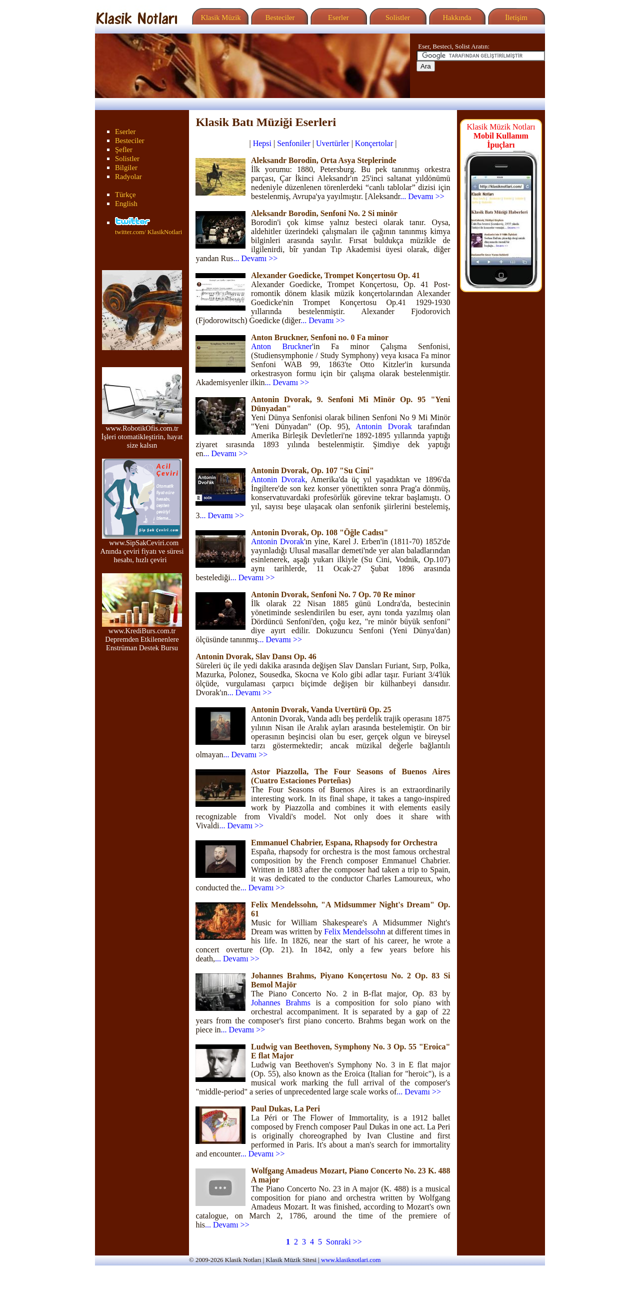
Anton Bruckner (281, 346)
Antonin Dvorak (384, 426)
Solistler (397, 18)
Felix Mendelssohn (354, 931)
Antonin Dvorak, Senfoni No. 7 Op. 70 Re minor (333, 594)
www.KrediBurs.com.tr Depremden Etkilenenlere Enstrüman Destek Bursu (142, 636)
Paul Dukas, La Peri (285, 1108)
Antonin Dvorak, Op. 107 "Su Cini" (312, 470)
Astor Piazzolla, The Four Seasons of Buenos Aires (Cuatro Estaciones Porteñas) (350, 776)
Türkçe (125, 195)
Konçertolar (374, 143)
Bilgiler (126, 168)
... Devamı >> (422, 196)
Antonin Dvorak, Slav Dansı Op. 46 (256, 656)
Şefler (123, 150)
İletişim (515, 18)
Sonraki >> (344, 1241)
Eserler (337, 18)
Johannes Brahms (280, 1002)
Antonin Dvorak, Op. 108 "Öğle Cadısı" (319, 532)
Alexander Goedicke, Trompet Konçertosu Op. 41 (335, 275)
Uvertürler (333, 143)
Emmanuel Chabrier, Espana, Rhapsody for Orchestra (344, 842)
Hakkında (456, 18)
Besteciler (278, 18)
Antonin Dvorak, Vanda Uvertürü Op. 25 (321, 709)
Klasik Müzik (219, 18)
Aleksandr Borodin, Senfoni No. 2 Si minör (324, 213)
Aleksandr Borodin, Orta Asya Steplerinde (323, 160)
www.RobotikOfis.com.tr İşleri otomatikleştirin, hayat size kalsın (142, 433)
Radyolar (128, 177)
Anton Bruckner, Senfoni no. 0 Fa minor (319, 337)
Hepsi (262, 143)
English (126, 204)
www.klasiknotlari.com (350, 1259)
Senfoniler (293, 143)
